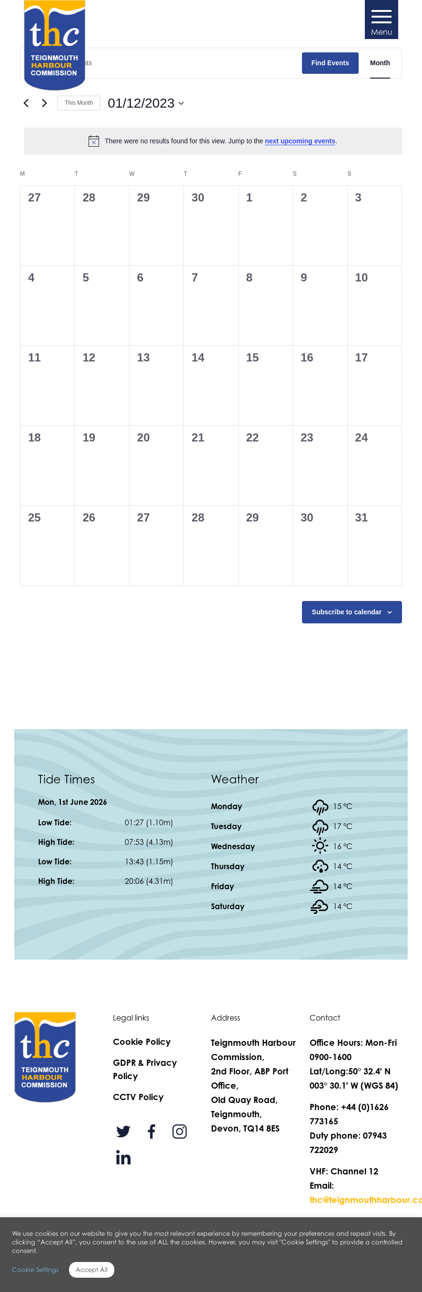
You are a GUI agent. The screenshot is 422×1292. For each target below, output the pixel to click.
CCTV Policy (138, 1097)
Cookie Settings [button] (35, 1269)
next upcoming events (300, 141)
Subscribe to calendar (347, 612)
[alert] (213, 141)
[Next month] (44, 103)
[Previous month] (25, 103)
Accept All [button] (92, 1269)
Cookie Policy (142, 1041)
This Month (79, 103)
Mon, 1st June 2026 (72, 802)
